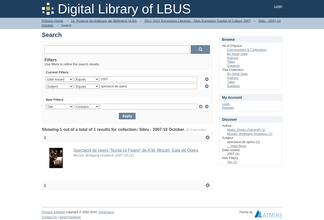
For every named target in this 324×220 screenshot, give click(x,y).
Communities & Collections (246, 50)
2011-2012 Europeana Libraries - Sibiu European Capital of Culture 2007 (197, 21)
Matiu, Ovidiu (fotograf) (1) (246, 130)
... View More (236, 146)
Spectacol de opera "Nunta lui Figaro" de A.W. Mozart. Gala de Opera (135, 150)
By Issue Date (237, 54)
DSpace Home (52, 21)
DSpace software (53, 212)
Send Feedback (70, 217)
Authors (232, 58)
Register (228, 108)
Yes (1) (232, 162)
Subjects (233, 66)
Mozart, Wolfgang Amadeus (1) (249, 134)
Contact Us (49, 217)
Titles (231, 62)
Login (278, 6)
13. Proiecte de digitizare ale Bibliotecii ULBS (104, 21)
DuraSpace (106, 212)
